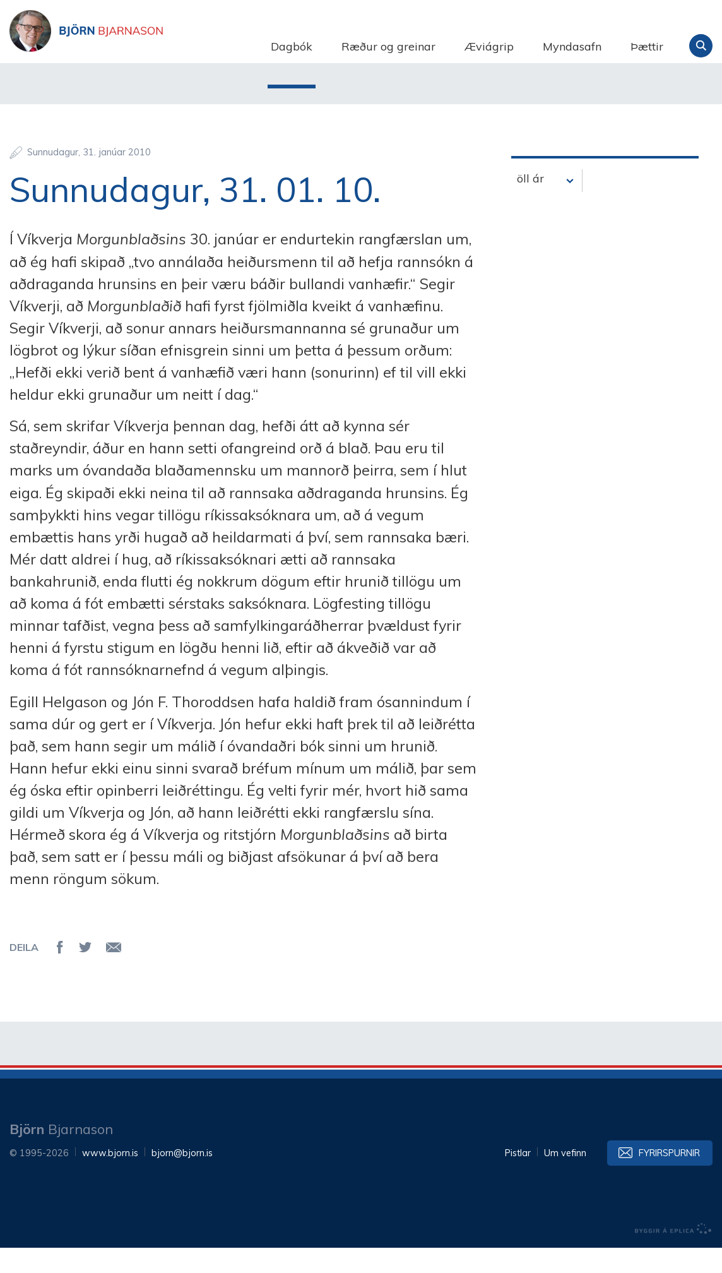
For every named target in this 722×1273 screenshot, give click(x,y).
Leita (701, 45)
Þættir (646, 46)
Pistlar (518, 1178)
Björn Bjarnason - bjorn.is (135, 46)
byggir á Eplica (673, 1254)
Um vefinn (565, 1178)
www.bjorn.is (110, 1178)
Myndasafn (572, 46)
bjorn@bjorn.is (182, 1178)
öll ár (530, 203)
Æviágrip (489, 46)
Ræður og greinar (388, 46)
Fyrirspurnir (669, 1178)
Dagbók (291, 46)
